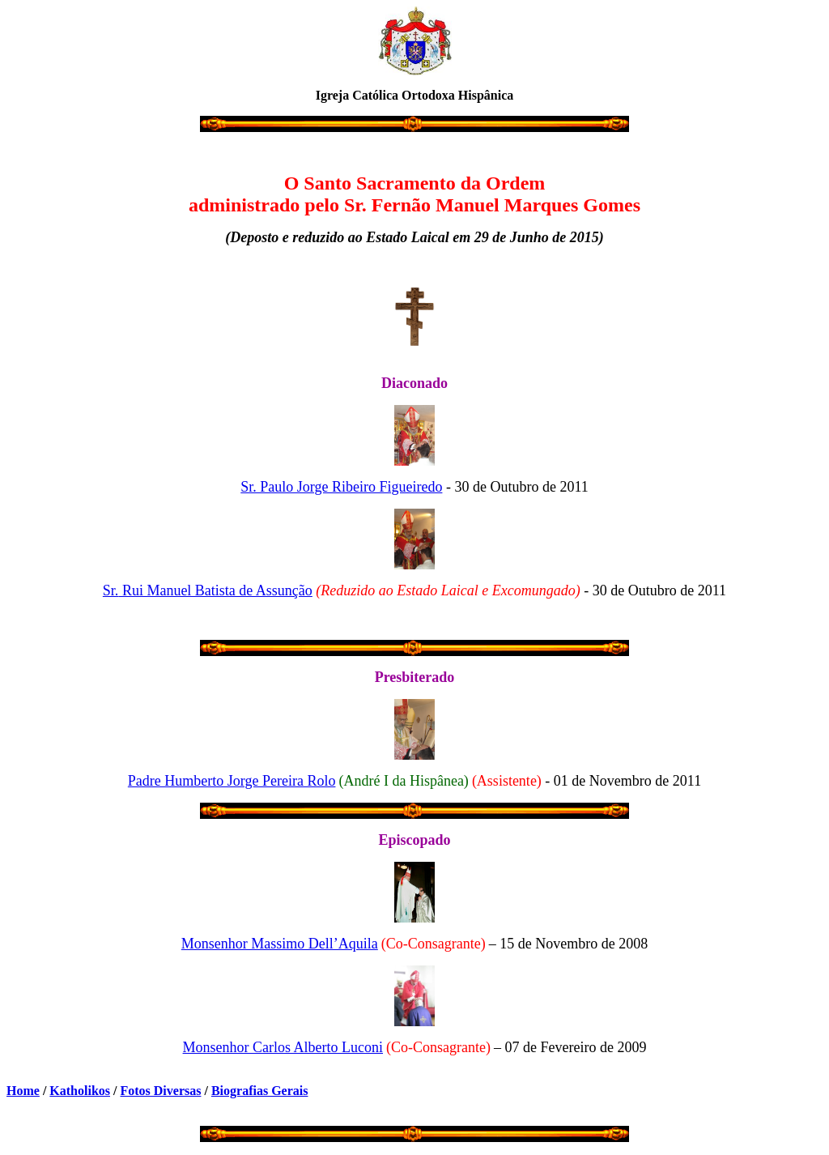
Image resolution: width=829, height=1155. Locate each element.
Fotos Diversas (160, 1090)
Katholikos (79, 1090)
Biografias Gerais (259, 1090)
